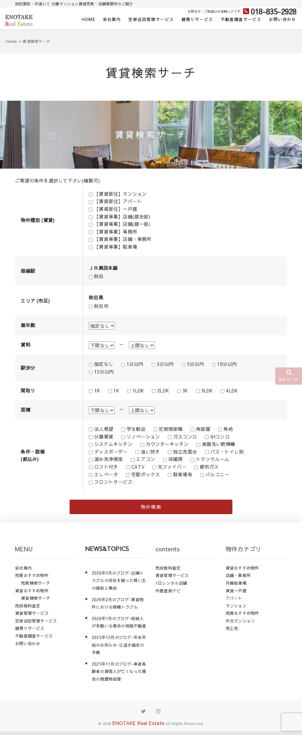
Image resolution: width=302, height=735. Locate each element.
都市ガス (209, 466)
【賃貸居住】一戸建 (115, 209)
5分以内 (195, 364)
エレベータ (106, 474)
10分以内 (227, 364)
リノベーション (143, 436)
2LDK (163, 390)
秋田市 (101, 306)
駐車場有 (182, 474)
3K (185, 390)
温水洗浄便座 (108, 459)
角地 (228, 429)
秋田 (99, 276)
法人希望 (103, 429)
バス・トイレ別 (227, 451)
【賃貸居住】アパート (118, 201)
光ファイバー (172, 466)
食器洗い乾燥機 (218, 444)
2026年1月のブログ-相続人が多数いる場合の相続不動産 (119, 626)
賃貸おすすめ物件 (32, 594)
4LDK (232, 390)
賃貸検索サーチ (35, 602)
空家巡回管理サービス (151, 19)
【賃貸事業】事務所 (115, 231)
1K (116, 390)
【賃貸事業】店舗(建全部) (122, 216)
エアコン (145, 459)
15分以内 (104, 371)
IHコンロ (220, 436)
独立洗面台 (185, 451)
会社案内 (112, 19)
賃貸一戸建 (236, 594)
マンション (236, 609)
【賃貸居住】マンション (120, 193)
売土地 (232, 632)
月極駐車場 (236, 587)
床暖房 (175, 459)
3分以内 (165, 364)
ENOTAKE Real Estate (138, 726)
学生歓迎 (136, 429)
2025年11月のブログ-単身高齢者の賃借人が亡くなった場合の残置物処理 (119, 675)
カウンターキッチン (167, 444)
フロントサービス (113, 481)
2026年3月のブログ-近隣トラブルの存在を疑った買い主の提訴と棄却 (119, 584)
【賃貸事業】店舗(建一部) (122, 224)
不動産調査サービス (241, 19)
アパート (234, 602)
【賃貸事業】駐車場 (115, 246)
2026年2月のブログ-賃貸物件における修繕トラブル (118, 607)
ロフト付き (106, 466)
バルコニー (217, 474)
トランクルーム (212, 459)
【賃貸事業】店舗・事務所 (122, 239)
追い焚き (150, 451)
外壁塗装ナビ (167, 594)
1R (97, 390)
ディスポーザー (110, 451)
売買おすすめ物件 (32, 579)
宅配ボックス (145, 474)
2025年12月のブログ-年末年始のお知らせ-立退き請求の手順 (119, 648)
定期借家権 (171, 429)
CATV (138, 466)
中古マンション (240, 625)
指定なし (103, 364)
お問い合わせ (282, 19)
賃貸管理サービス (32, 617)
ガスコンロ (185, 436)
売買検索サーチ (35, 587)
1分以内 (135, 364)
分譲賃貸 (103, 436)
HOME (89, 19)
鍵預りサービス (197, 19)
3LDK (207, 390)
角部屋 (203, 429)
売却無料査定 (27, 609)
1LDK (138, 390)
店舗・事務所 (238, 579)
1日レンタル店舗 (171, 587)
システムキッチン (113, 444)
